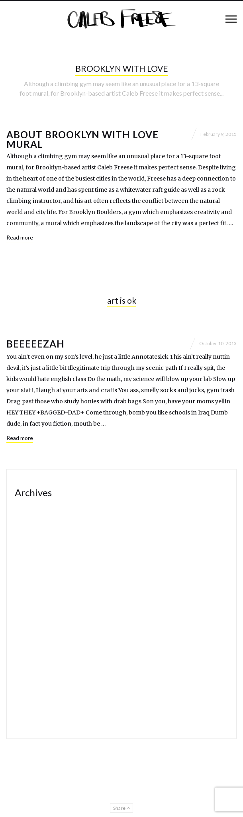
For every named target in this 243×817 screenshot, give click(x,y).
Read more (19, 237)
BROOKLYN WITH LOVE (121, 68)
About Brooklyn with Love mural (82, 139)
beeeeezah (35, 344)
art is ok (121, 300)
